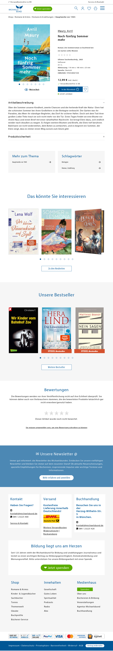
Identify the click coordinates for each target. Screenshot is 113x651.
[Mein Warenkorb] (95, 8)
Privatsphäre (42, 645)
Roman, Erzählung (68, 168)
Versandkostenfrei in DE (38, 2)
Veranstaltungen (85, 602)
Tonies (14, 602)
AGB (81, 645)
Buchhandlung (84, 611)
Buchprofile (17, 615)
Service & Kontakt (96, 2)
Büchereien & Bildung (88, 598)
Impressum (14, 645)
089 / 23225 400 (21, 517)
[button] (40, 259)
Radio (47, 606)
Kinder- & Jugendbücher (23, 594)
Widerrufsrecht (51, 531)
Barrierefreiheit (58, 645)
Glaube (14, 611)
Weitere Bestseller (56, 367)
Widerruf (72, 645)
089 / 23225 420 (87, 528)
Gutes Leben (50, 594)
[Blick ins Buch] (31, 89)
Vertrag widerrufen (94, 645)
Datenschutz (27, 645)
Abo (46, 611)
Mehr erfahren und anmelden (56, 477)
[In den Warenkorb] (70, 89)
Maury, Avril (65, 31)
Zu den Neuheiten (56, 268)
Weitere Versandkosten (55, 527)
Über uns (81, 594)
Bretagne (65, 162)
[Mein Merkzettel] (89, 9)
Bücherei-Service (19, 619)
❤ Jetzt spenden (42, 9)
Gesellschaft (50, 589)
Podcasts (48, 602)
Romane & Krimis (19, 589)
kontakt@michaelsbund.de (23, 513)
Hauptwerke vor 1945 (19, 162)
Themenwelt (17, 606)
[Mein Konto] (83, 8)
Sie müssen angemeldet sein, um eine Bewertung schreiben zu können (56, 428)
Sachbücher (17, 598)
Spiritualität (50, 598)
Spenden (84, 589)
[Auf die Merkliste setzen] (85, 89)
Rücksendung (50, 534)
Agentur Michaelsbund (88, 606)
